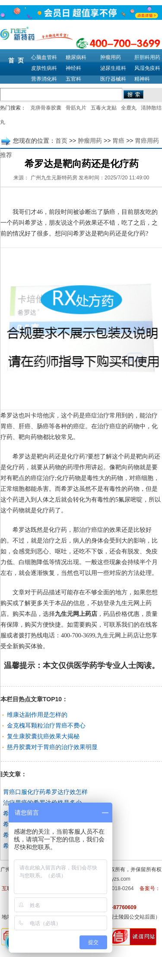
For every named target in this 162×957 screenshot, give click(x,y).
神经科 (73, 68)
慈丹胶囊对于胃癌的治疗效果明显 (52, 747)
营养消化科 (44, 79)
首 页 (16, 60)
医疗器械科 (113, 79)
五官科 (73, 79)
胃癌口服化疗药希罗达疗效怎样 (45, 791)
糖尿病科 (76, 57)
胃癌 (118, 140)
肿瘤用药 (110, 57)
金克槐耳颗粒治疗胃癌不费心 (46, 725)
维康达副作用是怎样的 (37, 714)
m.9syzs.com (115, 879)
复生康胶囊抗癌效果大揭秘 (43, 736)
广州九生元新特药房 (54, 178)
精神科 (142, 79)
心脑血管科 (44, 57)
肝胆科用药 (147, 57)
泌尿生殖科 (113, 68)
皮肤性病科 (44, 68)
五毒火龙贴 (104, 108)
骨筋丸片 (76, 108)
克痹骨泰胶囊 (45, 108)
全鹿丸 (129, 108)
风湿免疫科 (147, 68)
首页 (61, 140)
